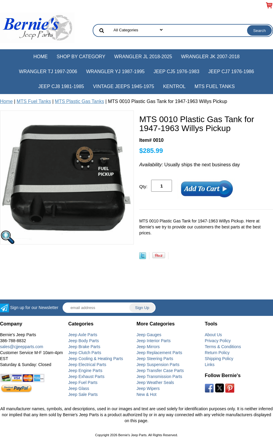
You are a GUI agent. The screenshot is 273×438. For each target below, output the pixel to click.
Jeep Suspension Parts (157, 364)
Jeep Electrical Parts (87, 364)
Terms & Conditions (223, 346)
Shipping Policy (219, 358)
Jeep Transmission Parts (159, 376)
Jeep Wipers (148, 388)
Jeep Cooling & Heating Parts (95, 358)
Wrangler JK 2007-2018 (210, 56)
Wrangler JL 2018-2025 (143, 56)
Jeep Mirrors (148, 346)
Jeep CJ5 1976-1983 (176, 71)
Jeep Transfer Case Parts (160, 370)
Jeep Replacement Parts (159, 352)
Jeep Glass (78, 388)
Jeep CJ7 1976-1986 (231, 71)
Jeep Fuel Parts (82, 382)
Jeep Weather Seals (155, 382)
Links (210, 364)
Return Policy (217, 352)
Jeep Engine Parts (85, 370)
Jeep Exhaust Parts (86, 376)
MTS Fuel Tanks (215, 86)
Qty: (143, 186)
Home (40, 56)
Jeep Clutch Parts (84, 352)
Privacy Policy (218, 340)
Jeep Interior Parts (153, 340)
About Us (213, 334)
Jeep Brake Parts (84, 346)
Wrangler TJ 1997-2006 (48, 71)
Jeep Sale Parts (83, 394)
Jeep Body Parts (83, 340)
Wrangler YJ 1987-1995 (115, 71)
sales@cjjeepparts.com (21, 346)
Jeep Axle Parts (82, 334)
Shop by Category (81, 56)
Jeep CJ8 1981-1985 (61, 86)
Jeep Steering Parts (154, 358)
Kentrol (174, 86)
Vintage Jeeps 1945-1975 (123, 86)
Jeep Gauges (148, 334)
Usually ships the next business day (189, 164)
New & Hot (146, 394)
